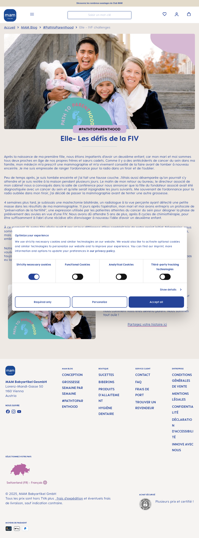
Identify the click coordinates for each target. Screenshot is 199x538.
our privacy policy (102, 251)
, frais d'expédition (69, 498)
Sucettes (106, 375)
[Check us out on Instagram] (13, 411)
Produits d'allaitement (109, 395)
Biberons (106, 382)
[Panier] (189, 14)
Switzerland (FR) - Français (27, 482)
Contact (142, 375)
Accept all (156, 302)
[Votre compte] (177, 14)
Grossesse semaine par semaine (72, 388)
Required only (42, 302)
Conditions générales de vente (182, 380)
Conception (72, 375)
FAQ (138, 382)
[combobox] (99, 15)
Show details (168, 289)
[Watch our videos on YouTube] (19, 411)
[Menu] (32, 14)
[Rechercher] (127, 14)
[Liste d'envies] (165, 14)
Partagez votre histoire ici (147, 324)
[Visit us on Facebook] (7, 411)
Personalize (99, 302)
